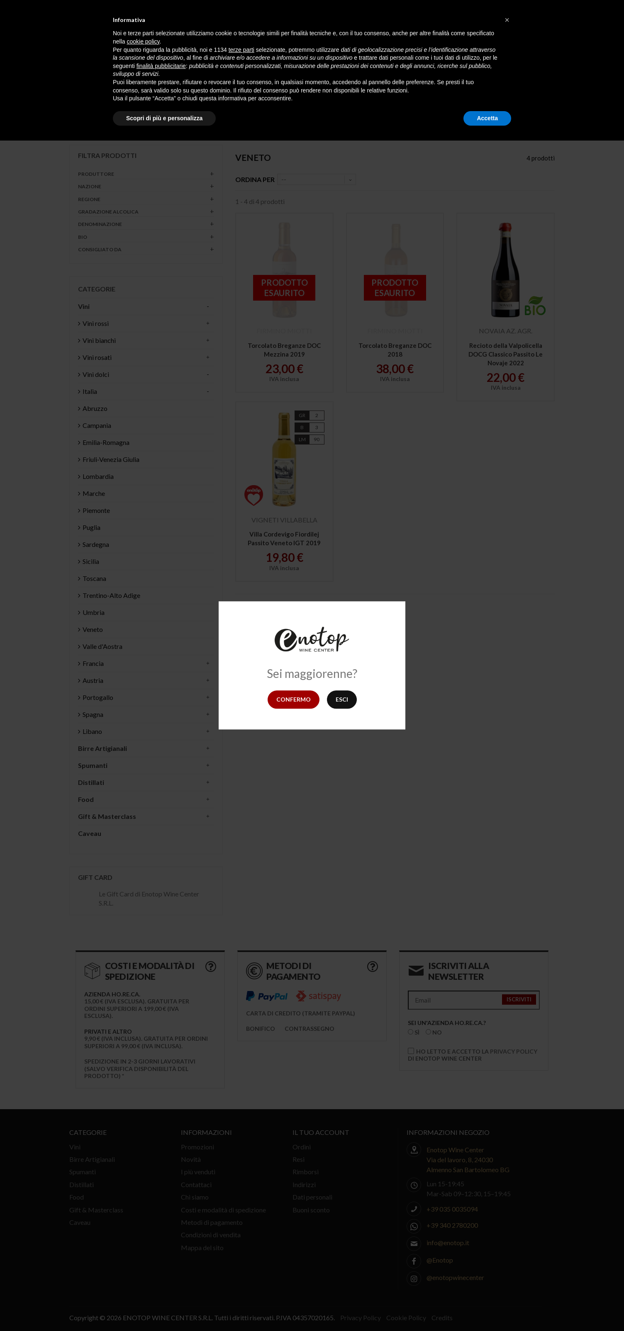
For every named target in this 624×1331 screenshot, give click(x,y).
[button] (507, 20)
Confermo (293, 699)
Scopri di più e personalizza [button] (164, 118)
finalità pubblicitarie (161, 66)
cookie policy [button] (143, 41)
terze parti (241, 49)
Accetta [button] (487, 118)
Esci (342, 699)
